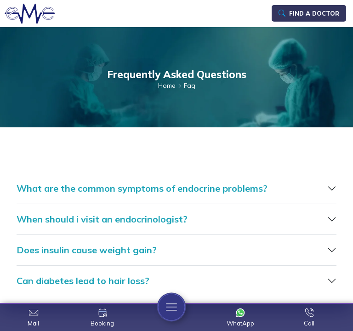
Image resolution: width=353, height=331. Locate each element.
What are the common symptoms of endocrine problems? (142, 188)
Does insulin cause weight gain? (87, 250)
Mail (33, 323)
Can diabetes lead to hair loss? (83, 280)
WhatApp (240, 323)
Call (309, 323)
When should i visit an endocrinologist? (102, 219)
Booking (102, 323)
